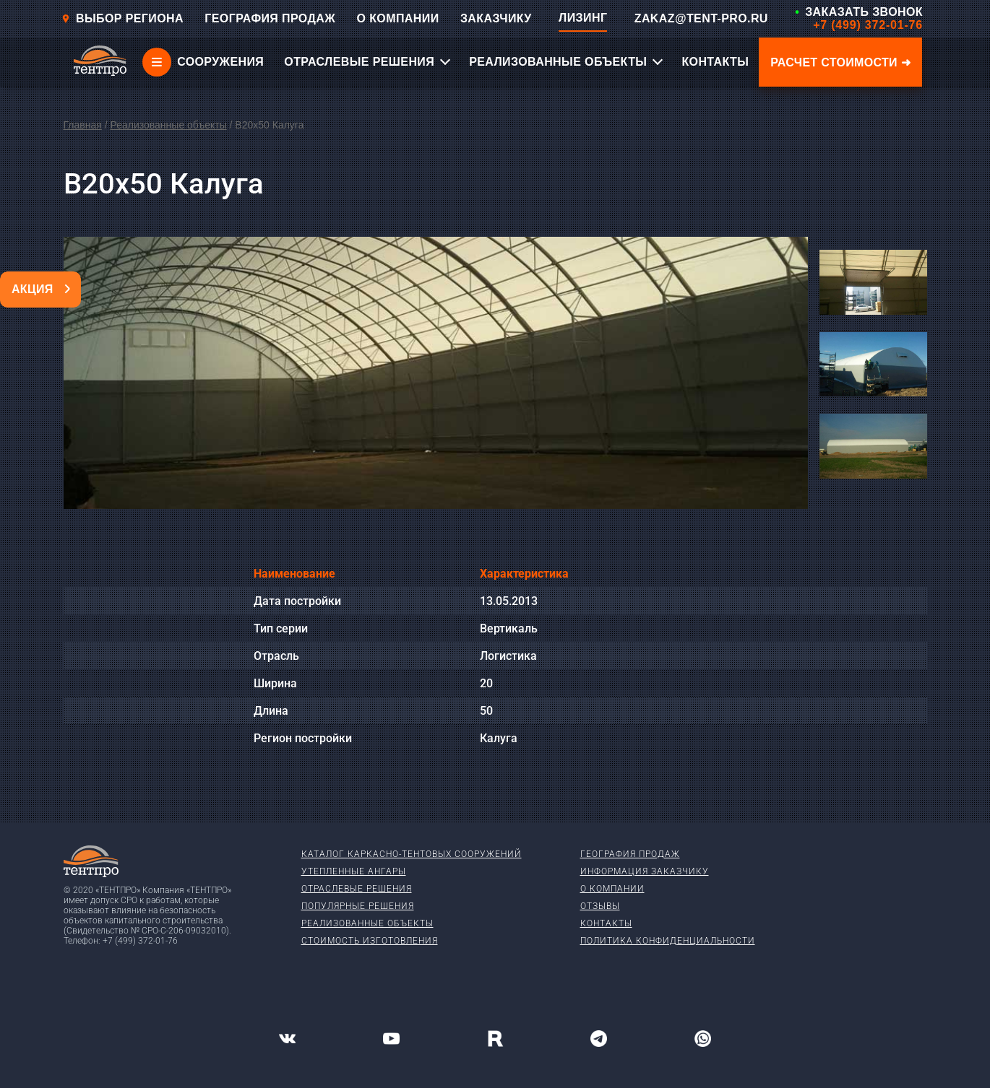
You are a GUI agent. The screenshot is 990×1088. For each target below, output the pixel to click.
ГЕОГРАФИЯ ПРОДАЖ (270, 18)
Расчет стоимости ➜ (840, 62)
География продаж (630, 854)
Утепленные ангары (353, 871)
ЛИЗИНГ (583, 18)
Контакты (606, 923)
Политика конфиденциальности (667, 941)
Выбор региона (122, 18)
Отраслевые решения (356, 889)
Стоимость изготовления (369, 941)
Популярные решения (357, 906)
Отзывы (600, 906)
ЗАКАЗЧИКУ (496, 18)
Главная (83, 125)
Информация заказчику (644, 871)
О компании (612, 889)
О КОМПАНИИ (398, 18)
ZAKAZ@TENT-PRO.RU (701, 18)
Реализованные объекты (168, 125)
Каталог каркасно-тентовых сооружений (411, 854)
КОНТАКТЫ (715, 62)
